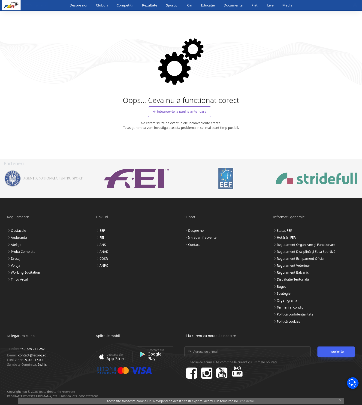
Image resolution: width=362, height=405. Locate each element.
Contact (194, 244)
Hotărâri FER (286, 237)
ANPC (104, 265)
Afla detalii (247, 401)
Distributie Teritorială (293, 279)
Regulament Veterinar (293, 265)
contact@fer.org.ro (32, 355)
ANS (103, 244)
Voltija (15, 265)
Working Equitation (25, 272)
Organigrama (287, 300)
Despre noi (78, 5)
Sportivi (172, 5)
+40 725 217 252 (32, 348)
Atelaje (16, 244)
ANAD (104, 251)
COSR (104, 258)
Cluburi (102, 5)
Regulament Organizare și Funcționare (306, 244)
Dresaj (16, 258)
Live (270, 5)
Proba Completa (23, 251)
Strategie (283, 293)
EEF (102, 230)
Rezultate (149, 5)
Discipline (34, 5)
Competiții (125, 5)
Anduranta (19, 237)
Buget (281, 286)
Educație (208, 5)
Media (287, 5)
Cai (189, 5)
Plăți (255, 5)
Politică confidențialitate (295, 314)
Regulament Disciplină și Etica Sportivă (306, 251)
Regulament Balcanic (293, 272)
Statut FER (284, 230)
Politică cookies (288, 321)
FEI (102, 237)
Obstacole (18, 230)
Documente (233, 5)
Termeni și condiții (291, 307)
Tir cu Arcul (19, 279)
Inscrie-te (336, 352)
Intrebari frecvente (202, 237)
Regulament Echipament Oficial (300, 258)
